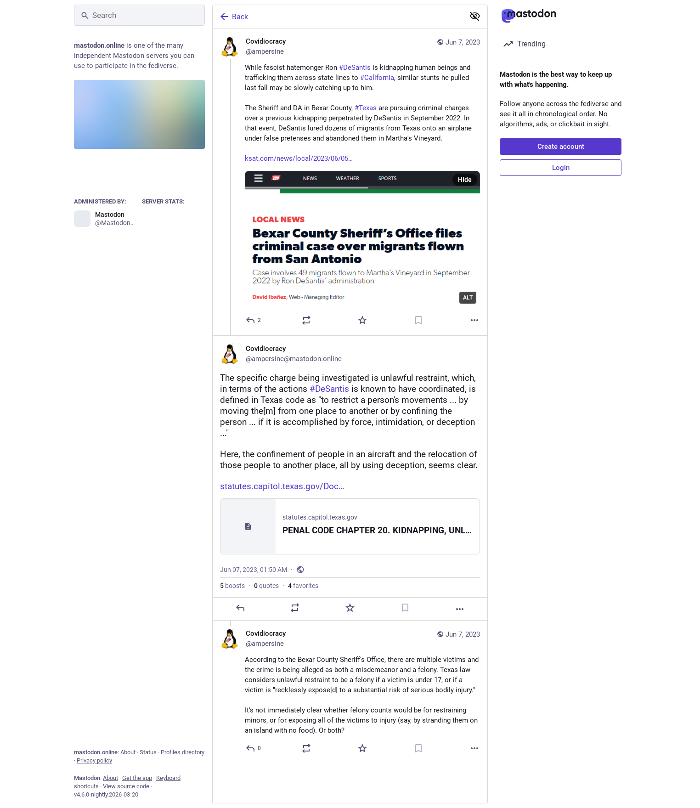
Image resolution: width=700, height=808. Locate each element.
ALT (468, 297)
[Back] (338, 16)
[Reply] (254, 320)
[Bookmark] (418, 320)
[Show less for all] (475, 16)
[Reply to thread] (254, 748)
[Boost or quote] (306, 320)
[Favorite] (362, 320)
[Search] (139, 15)
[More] (474, 320)
